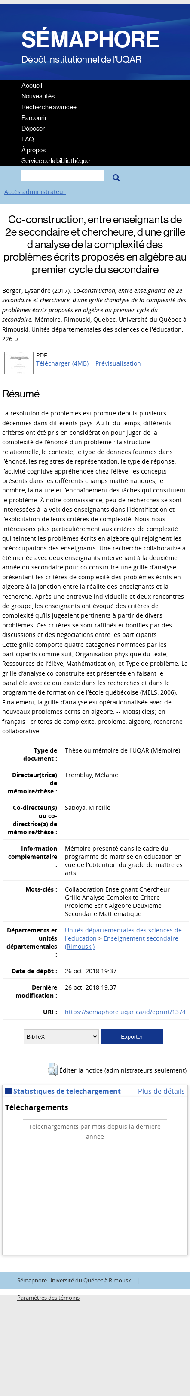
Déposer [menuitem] (33, 128)
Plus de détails (161, 1091)
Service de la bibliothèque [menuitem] (55, 160)
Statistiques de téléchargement (63, 1091)
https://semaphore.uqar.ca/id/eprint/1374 (125, 1012)
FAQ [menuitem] (27, 139)
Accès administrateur (35, 192)
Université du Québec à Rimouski (90, 1280)
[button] (53, 1069)
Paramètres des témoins (48, 1297)
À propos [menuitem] (33, 149)
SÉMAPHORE (90, 39)
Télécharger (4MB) (62, 363)
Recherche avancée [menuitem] (49, 106)
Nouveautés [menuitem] (38, 96)
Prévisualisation (118, 363)
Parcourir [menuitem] (34, 117)
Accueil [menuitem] (31, 85)
